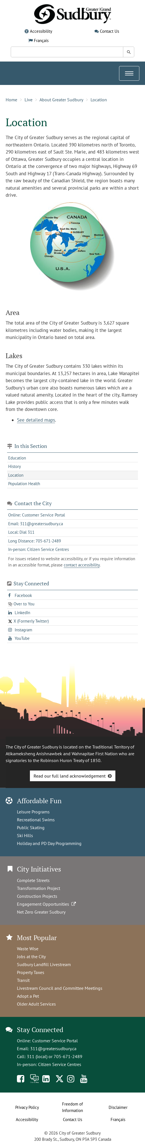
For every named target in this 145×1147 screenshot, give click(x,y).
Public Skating (31, 827)
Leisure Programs (33, 812)
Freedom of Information (72, 1107)
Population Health (24, 483)
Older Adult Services (36, 1004)
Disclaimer (118, 1107)
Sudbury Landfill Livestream (44, 964)
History (14, 466)
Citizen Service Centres (59, 1064)
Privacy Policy (27, 1107)
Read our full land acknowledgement (70, 776)
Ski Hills (25, 835)
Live (28, 99)
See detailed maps (36, 420)
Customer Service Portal (55, 1040)
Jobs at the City (31, 956)
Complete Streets (33, 880)
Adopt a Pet (28, 996)
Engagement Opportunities (47, 904)
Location (99, 99)
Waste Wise (27, 948)
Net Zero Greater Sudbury (41, 912)
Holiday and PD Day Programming (49, 843)
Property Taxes (30, 972)
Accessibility (41, 31)
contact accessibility (82, 565)
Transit (23, 980)
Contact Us (109, 31)
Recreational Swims (36, 819)
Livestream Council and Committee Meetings (59, 988)
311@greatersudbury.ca (53, 1048)
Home (11, 99)
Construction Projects (37, 896)
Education (17, 458)
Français (41, 40)
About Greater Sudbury (61, 99)
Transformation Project (38, 888)
